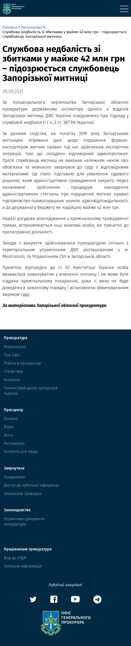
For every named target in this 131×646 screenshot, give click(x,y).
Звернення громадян (22, 493)
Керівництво (15, 346)
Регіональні (31, 27)
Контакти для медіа (21, 451)
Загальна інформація (23, 566)
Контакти (12, 380)
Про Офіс (12, 355)
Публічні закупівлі (65, 585)
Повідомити (14, 477)
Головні (10, 418)
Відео (9, 427)
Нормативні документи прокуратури (24, 521)
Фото (8, 435)
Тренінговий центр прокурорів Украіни (31, 391)
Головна (9, 27)
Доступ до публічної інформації (31, 485)
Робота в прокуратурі (22, 363)
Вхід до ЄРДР (15, 558)
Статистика (13, 371)
